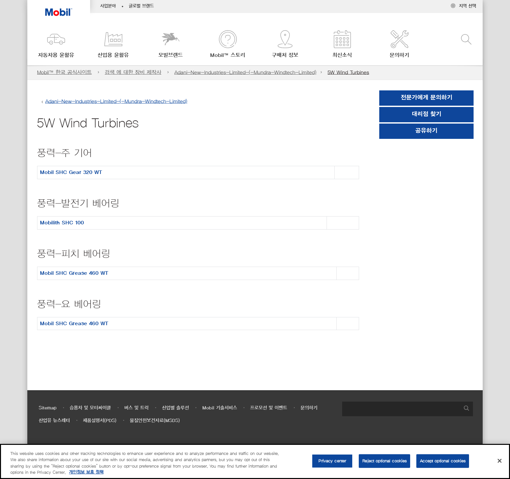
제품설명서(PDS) (99, 420)
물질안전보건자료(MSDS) (155, 420)
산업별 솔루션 (175, 408)
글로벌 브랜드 (141, 6)
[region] (255, 461)
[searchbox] (401, 409)
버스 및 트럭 (136, 408)
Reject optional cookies (384, 461)
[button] (56, 44)
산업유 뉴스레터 (54, 420)
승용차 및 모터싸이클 (90, 408)
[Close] (499, 461)
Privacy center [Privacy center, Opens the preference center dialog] (332, 461)
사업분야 (108, 6)
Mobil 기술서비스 (219, 408)
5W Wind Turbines (348, 72)
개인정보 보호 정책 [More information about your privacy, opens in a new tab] (86, 472)
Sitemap (48, 408)
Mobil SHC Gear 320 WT (71, 172)
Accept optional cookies (442, 461)
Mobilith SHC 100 (62, 223)
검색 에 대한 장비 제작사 (133, 72)
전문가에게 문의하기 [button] (426, 98)
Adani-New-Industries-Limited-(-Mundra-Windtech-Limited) (245, 72)
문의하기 (309, 408)
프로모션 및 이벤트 (268, 408)
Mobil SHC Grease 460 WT (74, 273)
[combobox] (407, 409)
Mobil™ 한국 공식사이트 (64, 72)
